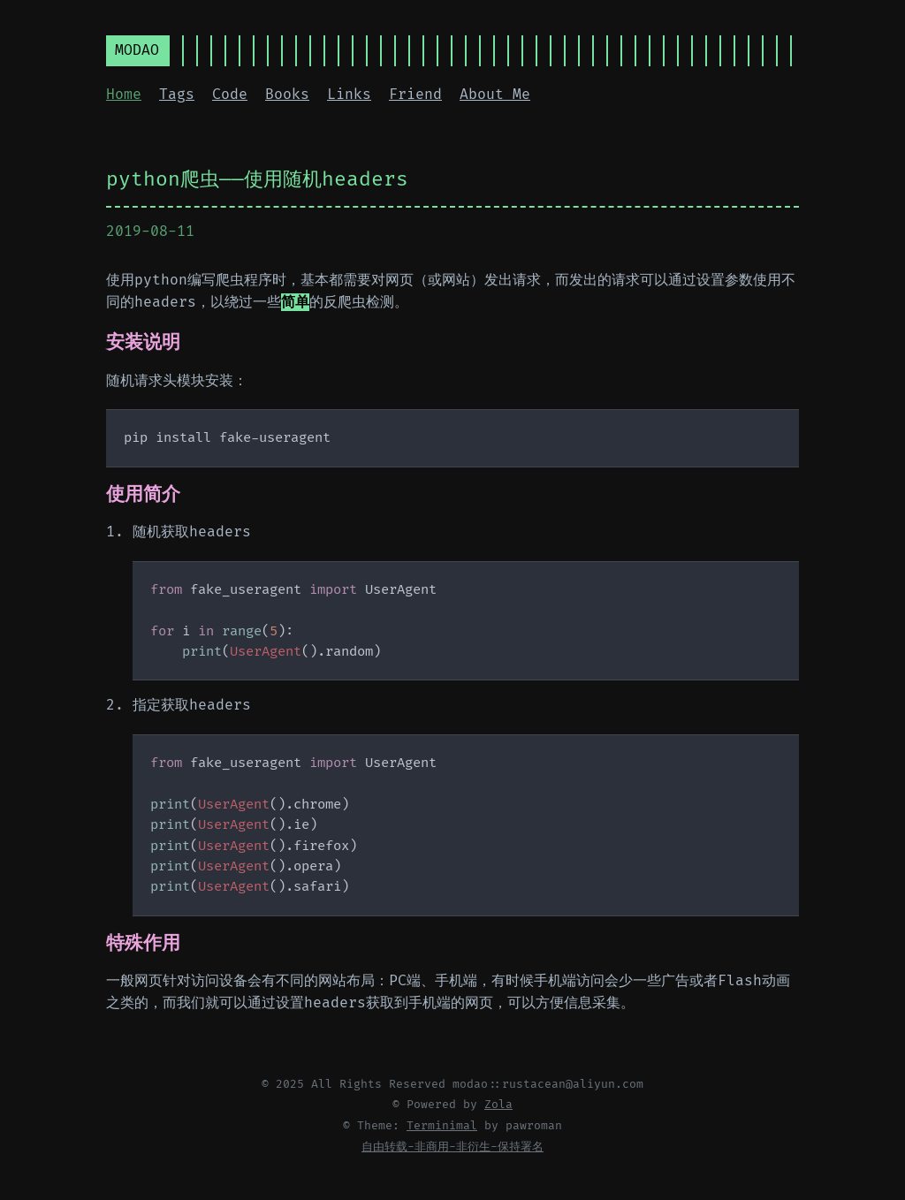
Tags (176, 94)
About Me (495, 94)
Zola (498, 1104)
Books (287, 94)
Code (229, 94)
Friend (415, 94)
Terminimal (442, 1126)
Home (123, 94)
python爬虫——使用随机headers (257, 179)
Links (349, 94)
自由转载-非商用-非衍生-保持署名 (452, 1147)
